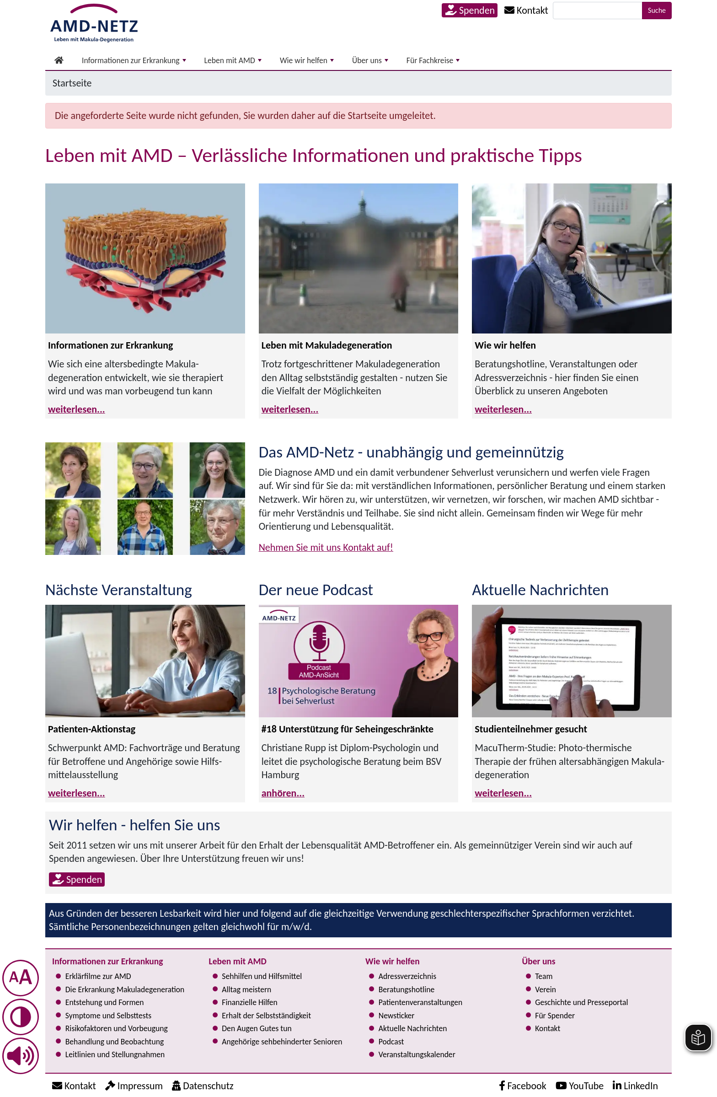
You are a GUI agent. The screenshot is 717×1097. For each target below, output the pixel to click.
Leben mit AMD (233, 60)
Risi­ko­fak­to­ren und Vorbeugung (116, 1028)
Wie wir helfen (307, 60)
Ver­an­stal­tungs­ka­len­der (417, 1054)
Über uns (370, 60)
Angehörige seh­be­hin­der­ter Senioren (282, 1042)
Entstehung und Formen (104, 1002)
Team (543, 976)
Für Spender (555, 1016)
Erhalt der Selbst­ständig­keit (266, 1016)
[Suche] (597, 10)
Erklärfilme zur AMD (98, 976)
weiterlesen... (76, 409)
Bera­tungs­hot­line (406, 989)
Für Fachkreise (433, 60)
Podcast (391, 1042)
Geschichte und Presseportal (581, 1002)
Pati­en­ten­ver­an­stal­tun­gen (420, 1002)
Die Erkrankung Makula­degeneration (124, 989)
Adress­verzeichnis (407, 976)
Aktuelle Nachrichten (413, 1028)
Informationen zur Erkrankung (134, 60)
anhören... (283, 793)
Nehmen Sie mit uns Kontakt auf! (326, 547)
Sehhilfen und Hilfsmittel (262, 976)
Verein (545, 989)
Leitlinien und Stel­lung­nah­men (115, 1054)
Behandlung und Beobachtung (114, 1042)
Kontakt (547, 1028)
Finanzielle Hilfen (250, 1002)
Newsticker (397, 1016)
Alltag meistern (246, 989)
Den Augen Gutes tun (256, 1028)
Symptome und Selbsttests (108, 1016)
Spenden (470, 10)
